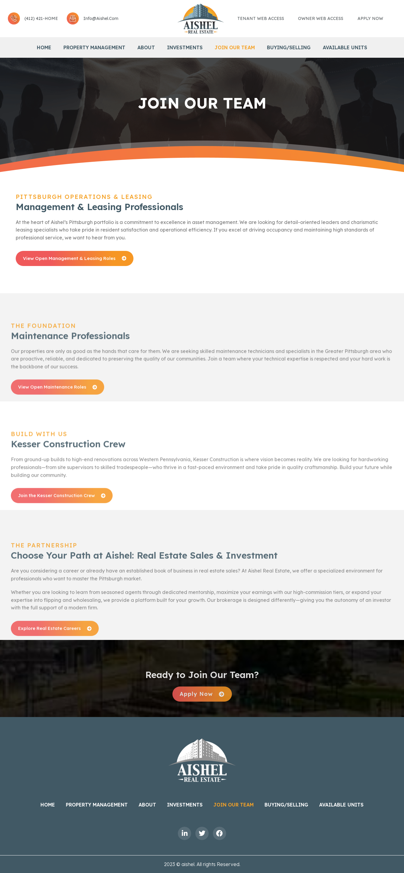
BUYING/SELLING (289, 47)
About (146, 47)
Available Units (345, 47)
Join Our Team (235, 47)
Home (44, 47)
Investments (185, 47)
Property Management (94, 47)
